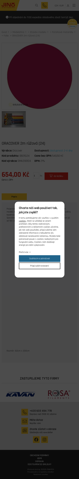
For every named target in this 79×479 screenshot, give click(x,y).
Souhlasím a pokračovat (39, 258)
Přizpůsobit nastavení (39, 266)
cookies (22, 221)
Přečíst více (23, 252)
